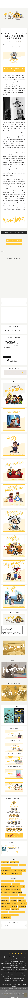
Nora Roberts (22, 906)
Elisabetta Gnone (6, 883)
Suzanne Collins (15, 889)
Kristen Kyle (22, 895)
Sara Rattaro (5, 897)
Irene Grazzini (5, 900)
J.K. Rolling (4, 895)
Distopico (13, 862)
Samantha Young (6, 917)
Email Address (7, 347)
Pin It (16, 232)
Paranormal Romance (7, 870)
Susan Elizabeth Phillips (16, 897)
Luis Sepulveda (5, 914)
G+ (13, 232)
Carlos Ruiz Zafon (17, 892)
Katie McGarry (22, 900)
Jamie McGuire (16, 883)
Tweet (6, 232)
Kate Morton (20, 911)
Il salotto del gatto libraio (12, 847)
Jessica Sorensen (13, 895)
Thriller (3, 873)
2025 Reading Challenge (10, 845)
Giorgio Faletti (5, 909)
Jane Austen (4, 911)
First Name (5, 352)
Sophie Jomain (20, 886)
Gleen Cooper (15, 909)
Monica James (14, 914)
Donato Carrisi (19, 881)
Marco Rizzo (4, 906)
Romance (20, 870)
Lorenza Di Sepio (5, 903)
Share (10, 232)
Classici (3, 862)
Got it (19, 997)
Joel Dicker (13, 900)
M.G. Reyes (23, 903)
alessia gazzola (5, 892)
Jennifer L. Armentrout (7, 881)
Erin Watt (12, 886)
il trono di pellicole (14, 30)
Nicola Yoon (13, 906)
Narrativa (4, 867)
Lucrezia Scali (15, 903)
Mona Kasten (4, 886)
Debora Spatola (5, 889)
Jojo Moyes (12, 911)
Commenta (20, 232)
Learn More (11, 997)
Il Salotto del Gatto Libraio (15, 373)
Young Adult (14, 873)
